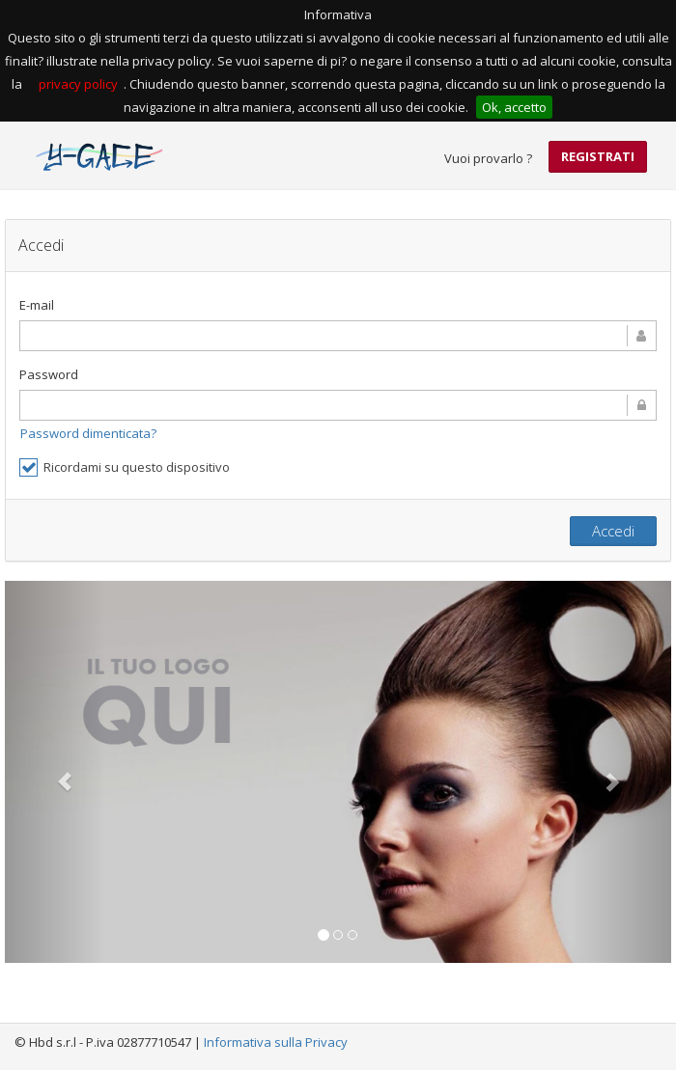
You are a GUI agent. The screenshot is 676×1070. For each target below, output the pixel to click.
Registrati (597, 156)
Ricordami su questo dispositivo (124, 467)
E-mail (36, 305)
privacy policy (78, 84)
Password (48, 374)
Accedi (613, 530)
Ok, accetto (514, 107)
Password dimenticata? (88, 433)
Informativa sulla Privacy (276, 1042)
